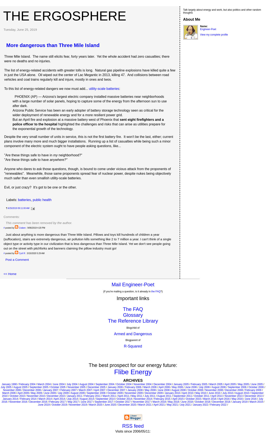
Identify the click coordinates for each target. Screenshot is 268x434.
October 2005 (58, 387)
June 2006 (191, 387)
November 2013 (233, 396)
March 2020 (95, 404)
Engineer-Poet (208, 29)
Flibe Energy (133, 372)
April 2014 (59, 398)
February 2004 (27, 384)
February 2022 (218, 404)
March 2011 (109, 396)
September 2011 (182, 396)
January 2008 (135, 390)
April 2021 (159, 404)
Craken (22, 228)
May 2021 (172, 404)
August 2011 (164, 396)
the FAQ (156, 291)
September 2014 (105, 398)
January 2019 (239, 401)
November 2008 (214, 390)
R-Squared (133, 346)
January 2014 (10, 398)
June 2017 (87, 401)
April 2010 (187, 393)
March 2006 (150, 387)
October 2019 (59, 404)
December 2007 (116, 390)
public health (42, 200)
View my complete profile (214, 34)
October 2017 (123, 401)
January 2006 (115, 387)
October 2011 (201, 396)
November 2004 (142, 384)
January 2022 (200, 404)
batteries (24, 200)
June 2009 (50, 393)
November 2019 (78, 404)
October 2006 (256, 387)
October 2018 (202, 401)
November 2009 (134, 393)
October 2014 (124, 398)
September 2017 (104, 401)
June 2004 (58, 384)
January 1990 (9, 384)
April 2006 (164, 387)
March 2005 (216, 384)
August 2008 (179, 390)
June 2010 (214, 393)
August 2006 (219, 387)
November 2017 (142, 401)
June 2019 (44, 404)
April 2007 (99, 390)
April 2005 (230, 384)
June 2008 (164, 390)
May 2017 (73, 401)
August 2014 (87, 398)
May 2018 (173, 401)
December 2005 (96, 387)
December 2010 (56, 396)
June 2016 (250, 398)
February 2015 (162, 398)
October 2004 (123, 384)
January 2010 (172, 393)
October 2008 (195, 390)
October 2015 (193, 398)
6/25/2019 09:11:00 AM (18, 208)
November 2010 (36, 396)
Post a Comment (17, 259)
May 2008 (150, 390)
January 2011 (74, 396)
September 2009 (96, 393)
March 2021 (144, 404)
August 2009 (78, 393)
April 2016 (224, 398)
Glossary (133, 315)
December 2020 (127, 404)
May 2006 (177, 387)
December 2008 (234, 390)
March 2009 (8, 393)
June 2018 (187, 401)
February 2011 (92, 396)
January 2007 (50, 390)
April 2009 (23, 393)
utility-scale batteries (104, 88)
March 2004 (44, 384)
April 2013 (217, 396)
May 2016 (237, 398)
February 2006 (133, 387)
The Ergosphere (64, 16)
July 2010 (227, 393)
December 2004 (162, 384)
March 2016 (209, 398)
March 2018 (159, 401)
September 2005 (39, 387)
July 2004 (72, 384)
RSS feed (133, 426)
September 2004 (105, 384)
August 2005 (20, 387)
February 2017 (57, 401)
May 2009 (36, 393)
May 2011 (136, 396)
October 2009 (115, 393)
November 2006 (12, 390)
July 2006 (204, 387)
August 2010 (242, 393)
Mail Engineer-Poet (133, 284)
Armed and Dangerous (133, 334)
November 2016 (18, 401)
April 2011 (123, 396)
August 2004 (86, 384)
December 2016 (38, 401)
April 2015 (178, 398)
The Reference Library (133, 321)
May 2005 (243, 384)
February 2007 (68, 390)
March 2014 (45, 398)
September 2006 (237, 387)
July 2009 (63, 393)
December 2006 (32, 390)
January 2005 (181, 384)
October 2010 (17, 396)
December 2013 (253, 396)
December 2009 (154, 393)
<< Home (10, 274)
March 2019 (256, 401)
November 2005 (76, 387)
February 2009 (253, 390)
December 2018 (221, 401)
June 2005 (257, 384)
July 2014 (72, 398)
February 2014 (28, 398)
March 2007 (85, 390)
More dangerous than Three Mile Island (52, 45)
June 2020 (110, 404)
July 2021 (185, 404)
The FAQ (133, 309)
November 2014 (143, 398)
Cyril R (22, 253)
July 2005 (6, 387)
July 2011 (149, 396)
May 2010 (200, 393)
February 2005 (199, 384)
